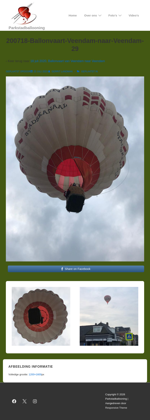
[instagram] (35, 401)
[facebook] (14, 401)
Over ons (93, 15)
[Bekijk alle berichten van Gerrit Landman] (60, 71)
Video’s (134, 15)
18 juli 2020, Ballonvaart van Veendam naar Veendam (67, 61)
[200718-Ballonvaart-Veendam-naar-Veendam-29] (40, 71)
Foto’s (115, 15)
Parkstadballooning (27, 28)
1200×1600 (35, 374)
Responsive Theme (116, 407)
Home (73, 15)
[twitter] (24, 401)
